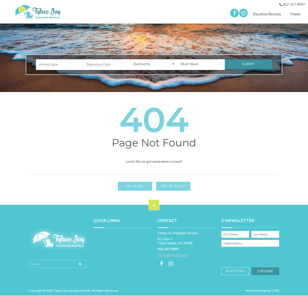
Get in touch (173, 187)
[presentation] (249, 256)
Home (295, 14)
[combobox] (154, 65)
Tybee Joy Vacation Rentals (38, 12)
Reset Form (235, 271)
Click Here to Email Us (172, 255)
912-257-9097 (292, 5)
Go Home (135, 187)
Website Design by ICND (262, 291)
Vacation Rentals (267, 14)
